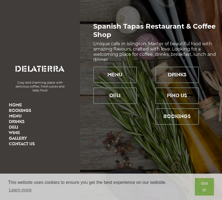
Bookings (20, 110)
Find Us (177, 95)
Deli (13, 127)
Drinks (16, 121)
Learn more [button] (20, 190)
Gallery (18, 138)
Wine (14, 133)
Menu (15, 116)
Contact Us (22, 144)
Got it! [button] (204, 186)
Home (15, 105)
